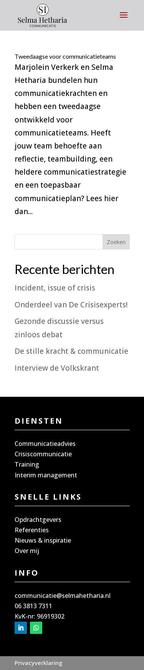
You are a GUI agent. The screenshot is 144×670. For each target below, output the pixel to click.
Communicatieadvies (45, 443)
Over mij (27, 550)
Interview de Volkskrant (57, 368)
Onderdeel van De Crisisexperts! (71, 305)
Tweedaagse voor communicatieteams (65, 56)
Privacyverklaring (38, 663)
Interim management (46, 475)
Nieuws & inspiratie (43, 540)
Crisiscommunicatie (43, 454)
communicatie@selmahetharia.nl (63, 595)
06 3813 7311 (33, 606)
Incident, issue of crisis (55, 288)
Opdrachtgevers (38, 519)
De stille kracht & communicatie (71, 351)
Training (27, 464)
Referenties (32, 530)
